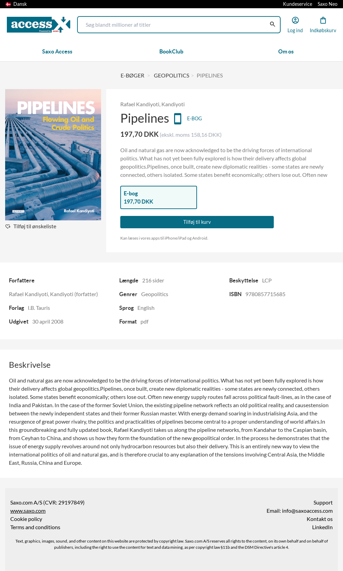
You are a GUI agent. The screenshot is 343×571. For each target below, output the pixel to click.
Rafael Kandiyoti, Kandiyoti (152, 104)
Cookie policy (26, 519)
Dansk (16, 4)
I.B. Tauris (39, 308)
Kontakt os (320, 519)
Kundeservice (297, 4)
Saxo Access (57, 51)
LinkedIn (322, 527)
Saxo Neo (328, 4)
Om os (286, 51)
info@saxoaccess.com (307, 511)
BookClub (171, 51)
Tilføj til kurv (197, 222)
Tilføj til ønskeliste (34, 226)
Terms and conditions (35, 527)
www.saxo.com (28, 511)
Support (323, 502)
